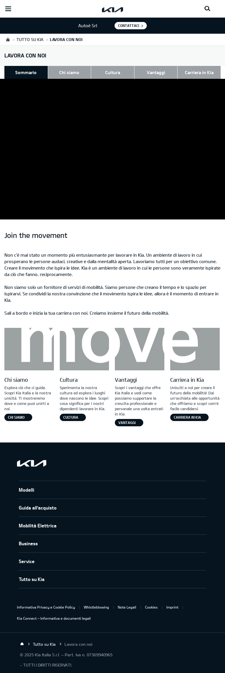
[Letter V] (139, 350)
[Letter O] (84, 350)
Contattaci (128, 25)
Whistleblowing (96, 607)
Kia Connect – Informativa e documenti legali (54, 618)
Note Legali (127, 607)
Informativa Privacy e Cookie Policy (46, 607)
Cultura (112, 72)
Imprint (172, 607)
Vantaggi (156, 72)
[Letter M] (29, 350)
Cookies (151, 607)
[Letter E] (195, 350)
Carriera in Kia (199, 72)
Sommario (26, 72)
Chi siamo (69, 72)
